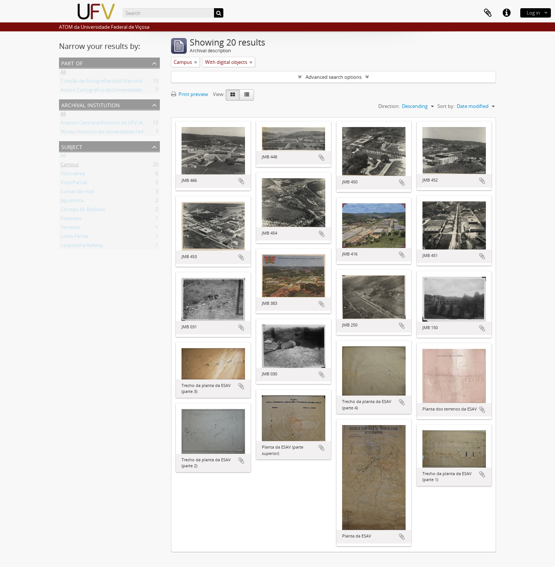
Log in (533, 12)
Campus (70, 165)
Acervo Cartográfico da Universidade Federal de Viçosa (121, 91)
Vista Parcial (74, 183)
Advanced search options (334, 77)
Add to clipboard (241, 181)
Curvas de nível (77, 192)
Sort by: (446, 106)
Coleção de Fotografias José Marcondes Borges (112, 82)
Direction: (389, 106)
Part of (72, 63)
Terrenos (70, 228)
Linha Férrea (74, 237)
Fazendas (71, 219)
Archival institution (90, 104)
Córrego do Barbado (83, 210)
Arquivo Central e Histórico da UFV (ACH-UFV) (111, 124)
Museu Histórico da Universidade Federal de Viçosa (117, 133)
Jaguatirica (72, 201)
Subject (71, 146)
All (63, 73)
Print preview (189, 94)
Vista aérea (73, 174)
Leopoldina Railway (82, 246)
